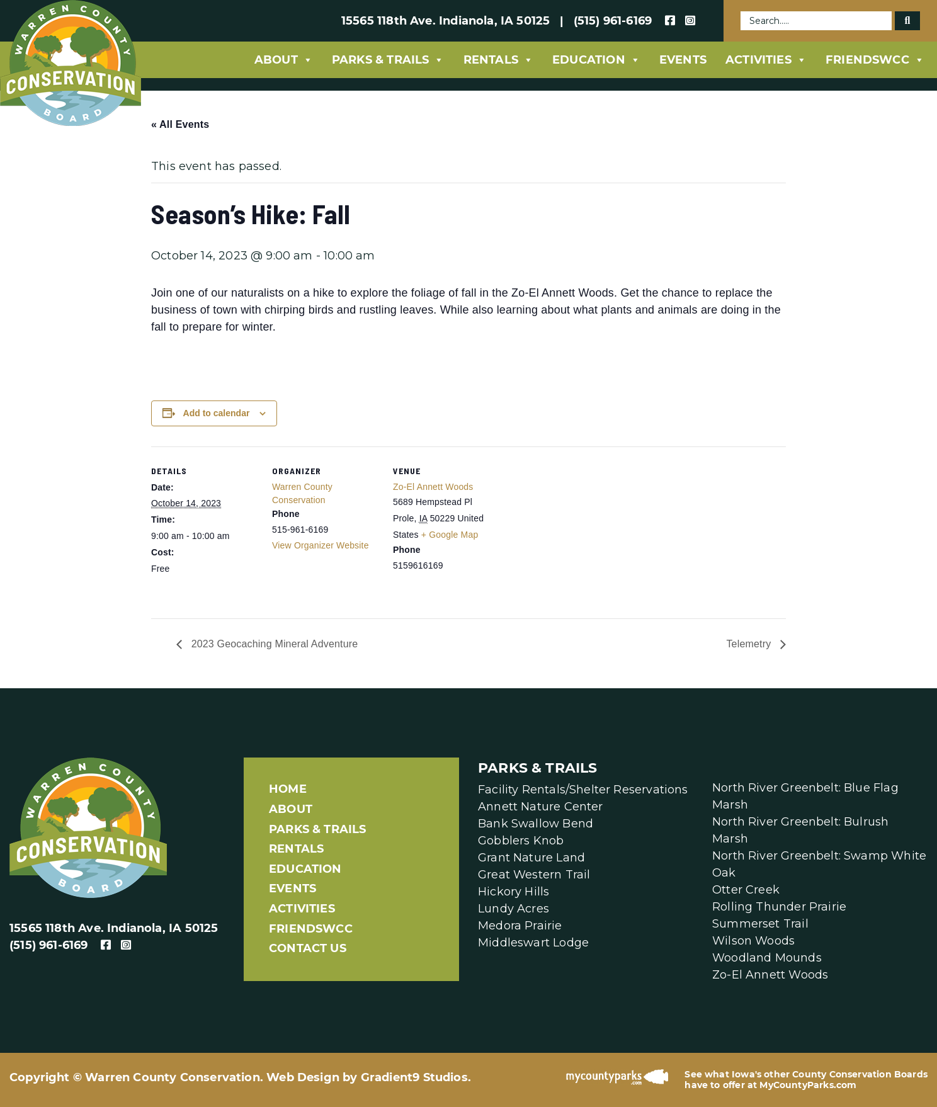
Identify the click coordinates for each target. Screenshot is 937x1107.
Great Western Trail (534, 875)
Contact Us (307, 948)
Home (288, 789)
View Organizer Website (320, 545)
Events (683, 60)
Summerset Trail (760, 924)
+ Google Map (450, 535)
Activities (766, 60)
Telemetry (750, 644)
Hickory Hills (513, 892)
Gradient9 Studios (414, 1077)
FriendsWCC (875, 60)
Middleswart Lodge (533, 943)
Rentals (498, 60)
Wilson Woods (753, 941)
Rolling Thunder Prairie (779, 907)
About (283, 60)
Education (596, 60)
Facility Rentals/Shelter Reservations (583, 790)
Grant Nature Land (531, 858)
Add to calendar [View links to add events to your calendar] (216, 413)
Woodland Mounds (767, 958)
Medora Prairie (520, 926)
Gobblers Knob (521, 841)
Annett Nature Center (540, 807)
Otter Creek (746, 890)
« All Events (180, 124)
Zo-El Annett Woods (433, 487)
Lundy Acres (513, 909)
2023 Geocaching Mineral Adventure (273, 644)
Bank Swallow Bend (535, 824)
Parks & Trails (388, 60)
